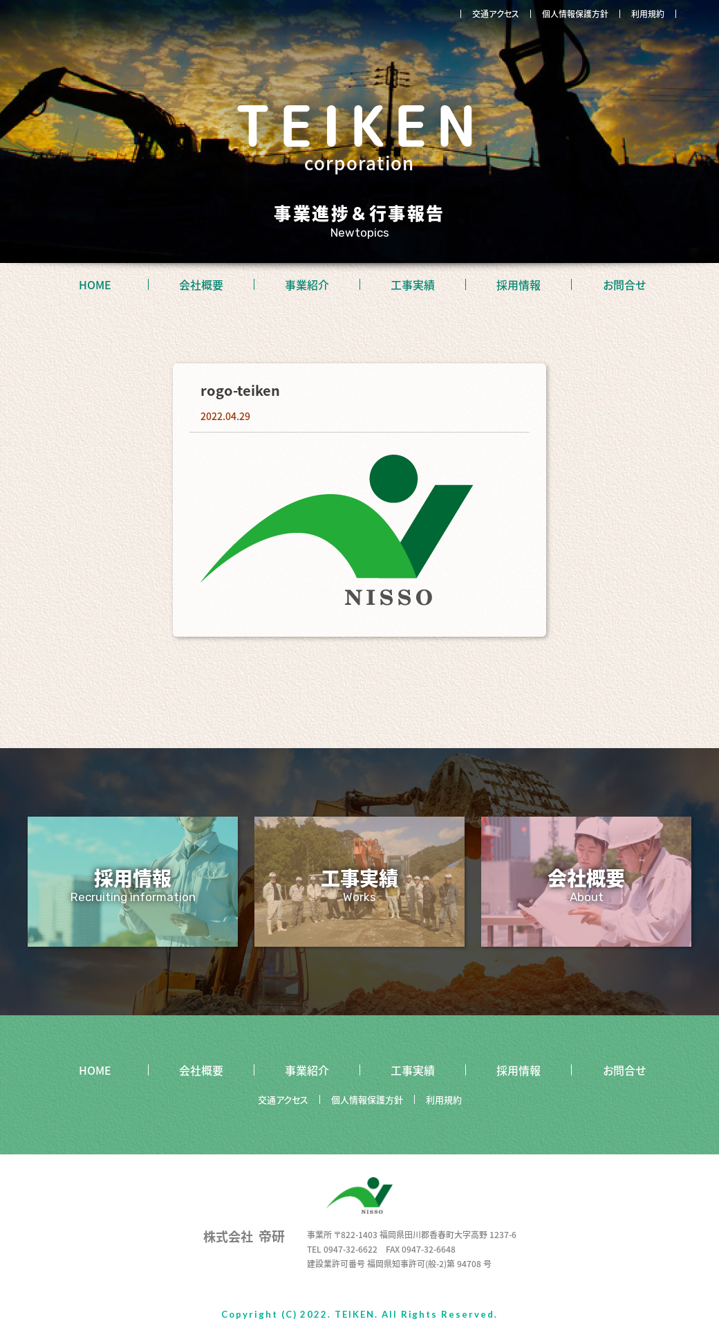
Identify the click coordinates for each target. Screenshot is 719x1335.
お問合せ (624, 284)
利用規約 (647, 14)
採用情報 (518, 284)
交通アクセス (495, 14)
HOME (95, 284)
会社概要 (201, 284)
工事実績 (413, 284)
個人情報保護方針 (575, 14)
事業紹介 (307, 284)
